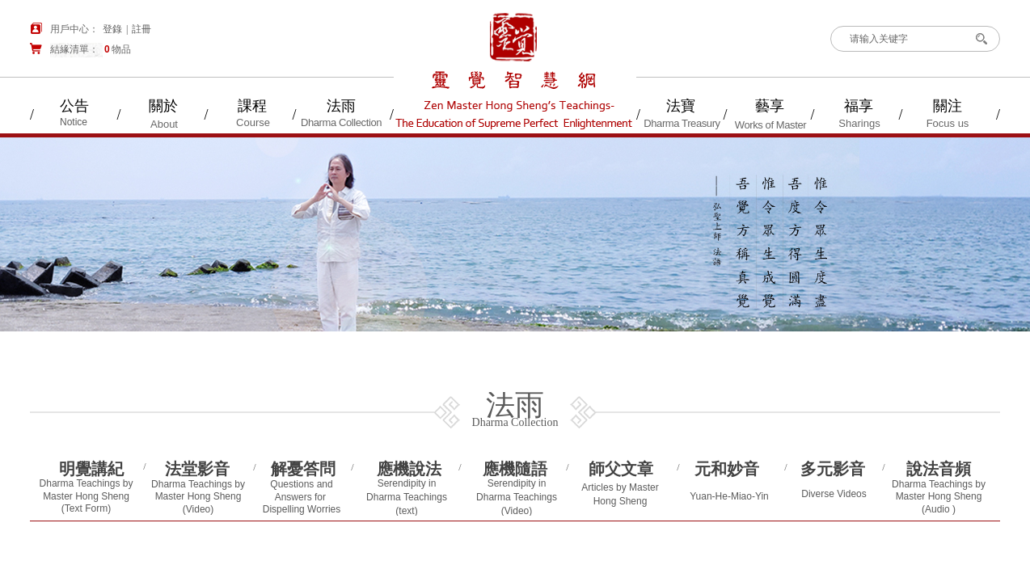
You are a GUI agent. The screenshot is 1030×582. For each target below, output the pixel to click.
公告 (74, 106)
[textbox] (902, 39)
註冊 (141, 29)
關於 (163, 106)
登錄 (112, 29)
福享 (858, 106)
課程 (252, 106)
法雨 (341, 106)
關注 (947, 106)
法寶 (680, 106)
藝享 (769, 106)
